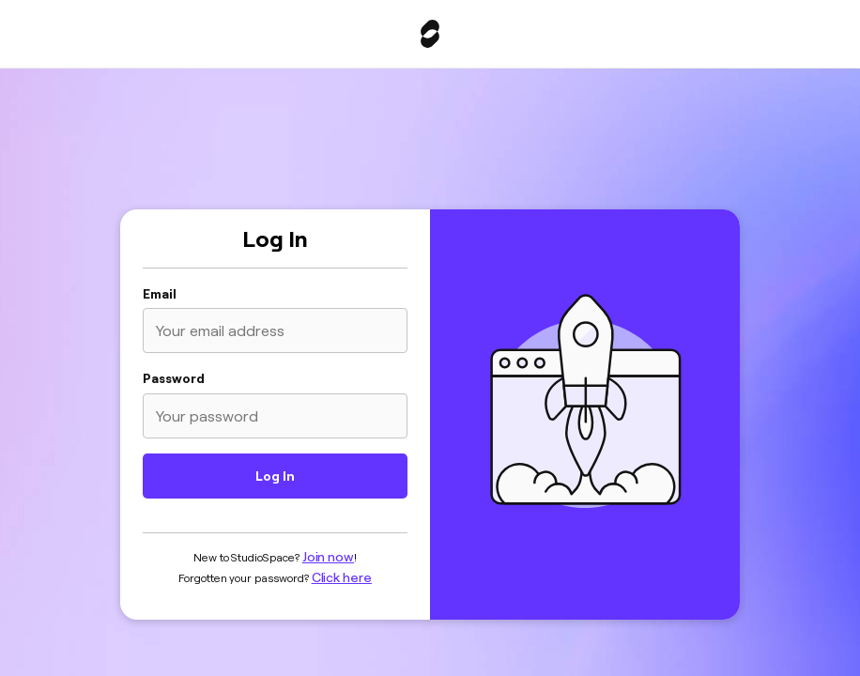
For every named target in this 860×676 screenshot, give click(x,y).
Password (174, 378)
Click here (342, 577)
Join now (328, 556)
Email (160, 293)
